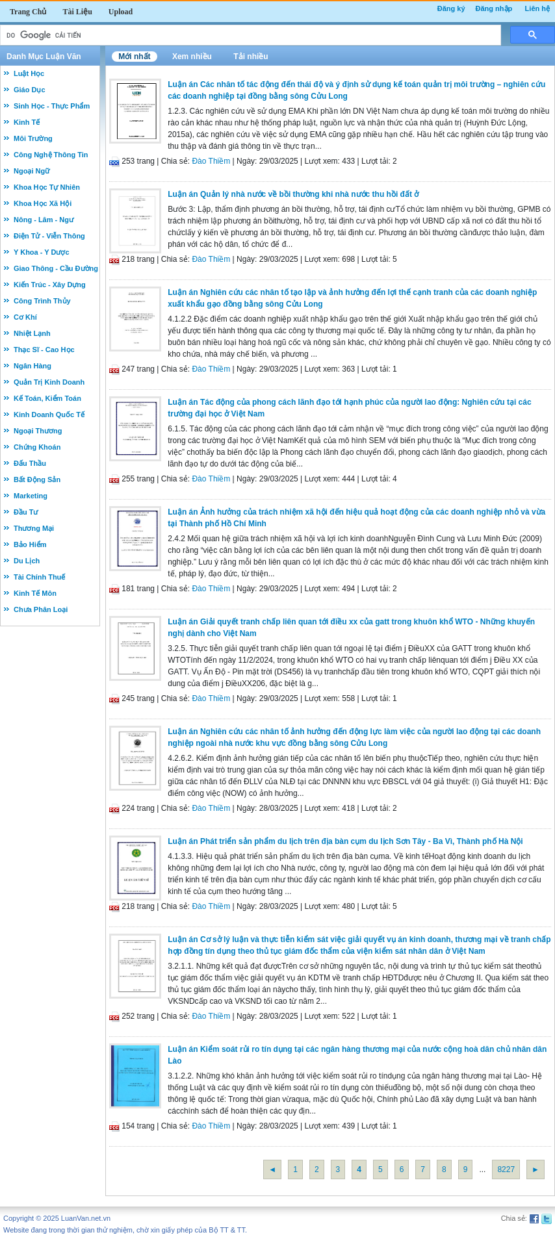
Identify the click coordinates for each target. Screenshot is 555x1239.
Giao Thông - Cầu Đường (56, 268)
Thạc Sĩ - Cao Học (44, 349)
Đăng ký (451, 8)
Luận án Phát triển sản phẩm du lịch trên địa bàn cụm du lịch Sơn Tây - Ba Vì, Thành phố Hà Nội (345, 841)
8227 (506, 1169)
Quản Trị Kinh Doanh (49, 382)
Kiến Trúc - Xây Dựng (50, 284)
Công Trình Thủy (42, 301)
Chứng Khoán (37, 447)
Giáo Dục (29, 90)
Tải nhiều (250, 56)
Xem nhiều (192, 56)
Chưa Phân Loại (41, 609)
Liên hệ (537, 8)
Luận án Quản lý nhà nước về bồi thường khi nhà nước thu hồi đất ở (293, 194)
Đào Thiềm (211, 161)
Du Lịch (27, 561)
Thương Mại (34, 528)
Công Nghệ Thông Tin (51, 155)
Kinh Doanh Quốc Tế (49, 414)
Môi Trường (33, 138)
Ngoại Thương (38, 431)
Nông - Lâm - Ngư (43, 220)
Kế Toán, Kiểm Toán (47, 398)
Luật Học (29, 73)
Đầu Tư (26, 512)
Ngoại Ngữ (31, 171)
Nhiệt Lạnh (32, 333)
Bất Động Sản (37, 479)
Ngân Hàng (32, 366)
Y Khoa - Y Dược (42, 252)
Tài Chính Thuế (39, 577)
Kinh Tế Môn (35, 593)
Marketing (30, 496)
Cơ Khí (25, 317)
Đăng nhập (494, 8)
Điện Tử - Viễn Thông (49, 236)
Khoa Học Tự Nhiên (47, 187)
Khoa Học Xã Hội (42, 203)
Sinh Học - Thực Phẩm (52, 106)
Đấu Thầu (30, 463)
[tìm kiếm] (249, 35)
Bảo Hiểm (30, 544)
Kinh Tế (27, 122)
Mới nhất (134, 56)
